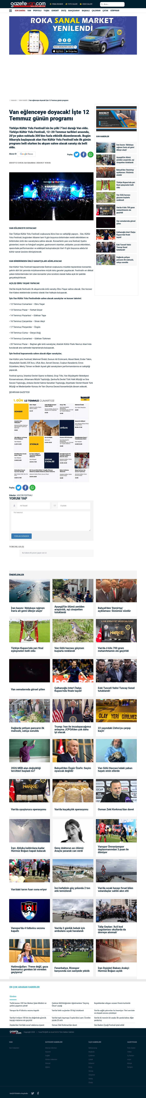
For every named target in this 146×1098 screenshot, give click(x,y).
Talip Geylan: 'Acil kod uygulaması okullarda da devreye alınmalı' (112, 929)
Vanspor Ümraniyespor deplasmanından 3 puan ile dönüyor (113, 849)
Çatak (91, 1059)
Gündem (13, 996)
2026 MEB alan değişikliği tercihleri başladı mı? (26, 769)
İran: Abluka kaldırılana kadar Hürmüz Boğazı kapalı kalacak (28, 849)
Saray (91, 1079)
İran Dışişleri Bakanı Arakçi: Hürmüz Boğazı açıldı (113, 969)
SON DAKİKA (20, 11)
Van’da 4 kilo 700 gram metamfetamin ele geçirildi (125, 210)
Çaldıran (92, 1056)
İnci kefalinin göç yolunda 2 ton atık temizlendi (72, 889)
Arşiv (129, 1059)
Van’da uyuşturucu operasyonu (28, 809)
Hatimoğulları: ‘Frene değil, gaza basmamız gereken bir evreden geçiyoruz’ (29, 969)
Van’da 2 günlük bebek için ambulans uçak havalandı (69, 929)
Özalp (91, 1082)
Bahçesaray (93, 1048)
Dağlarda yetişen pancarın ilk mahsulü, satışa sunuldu (125, 259)
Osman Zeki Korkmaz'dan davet (116, 809)
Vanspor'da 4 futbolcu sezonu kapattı (28, 929)
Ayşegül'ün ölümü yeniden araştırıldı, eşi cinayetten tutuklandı (125, 159)
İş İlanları (130, 1056)
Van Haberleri (14, 1048)
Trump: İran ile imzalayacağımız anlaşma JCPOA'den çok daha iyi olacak (72, 729)
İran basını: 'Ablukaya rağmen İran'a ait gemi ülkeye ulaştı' (125, 147)
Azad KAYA (55, 1032)
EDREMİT (55, 11)
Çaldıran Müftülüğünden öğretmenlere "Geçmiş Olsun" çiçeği (70, 1004)
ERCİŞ (63, 11)
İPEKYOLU (37, 11)
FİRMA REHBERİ (56, 4)
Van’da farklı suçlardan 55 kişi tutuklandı (68, 1010)
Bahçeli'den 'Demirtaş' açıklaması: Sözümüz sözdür (125, 172)
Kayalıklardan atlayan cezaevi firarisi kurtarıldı (112, 1003)
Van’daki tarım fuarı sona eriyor (29, 889)
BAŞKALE (86, 11)
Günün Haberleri (51, 1059)
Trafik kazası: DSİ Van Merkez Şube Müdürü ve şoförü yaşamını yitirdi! (28, 1004)
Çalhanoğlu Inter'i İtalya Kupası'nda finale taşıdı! (125, 234)
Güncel (47, 1063)
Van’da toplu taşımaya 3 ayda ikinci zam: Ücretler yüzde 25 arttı (71, 1019)
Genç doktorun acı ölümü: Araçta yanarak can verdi (69, 849)
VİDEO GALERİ (86, 4)
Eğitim (47, 1067)
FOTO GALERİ (71, 4)
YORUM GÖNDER (21, 536)
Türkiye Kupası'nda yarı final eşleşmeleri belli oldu (125, 185)
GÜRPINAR (114, 11)
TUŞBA (46, 11)
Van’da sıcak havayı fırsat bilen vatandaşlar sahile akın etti (115, 889)
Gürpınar (92, 1075)
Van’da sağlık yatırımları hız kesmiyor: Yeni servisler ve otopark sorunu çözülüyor (114, 1011)
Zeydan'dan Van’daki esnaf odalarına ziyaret (27, 1025)
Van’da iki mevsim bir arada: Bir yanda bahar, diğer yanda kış (114, 1019)
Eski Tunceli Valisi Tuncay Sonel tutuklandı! (123, 247)
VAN (29, 11)
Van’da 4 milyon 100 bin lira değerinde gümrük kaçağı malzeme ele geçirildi (28, 1019)
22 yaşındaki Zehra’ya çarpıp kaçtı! (114, 729)
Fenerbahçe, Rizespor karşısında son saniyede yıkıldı (72, 969)
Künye (129, 1063)
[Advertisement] (73, 81)
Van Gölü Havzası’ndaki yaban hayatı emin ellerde (115, 769)
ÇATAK (105, 11)
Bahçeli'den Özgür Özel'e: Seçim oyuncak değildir (72, 769)
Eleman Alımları (51, 1048)
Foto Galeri (131, 1048)
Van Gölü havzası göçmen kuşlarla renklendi (123, 197)
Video (129, 1052)
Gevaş (91, 1071)
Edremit (91, 1063)
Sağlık (47, 1056)
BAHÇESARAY (74, 11)
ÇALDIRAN (96, 11)
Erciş (90, 1067)
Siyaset (48, 1052)
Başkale (92, 1052)
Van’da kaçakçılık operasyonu (71, 809)
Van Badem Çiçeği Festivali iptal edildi (109, 1025)
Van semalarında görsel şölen (125, 222)
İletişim (130, 1067)
